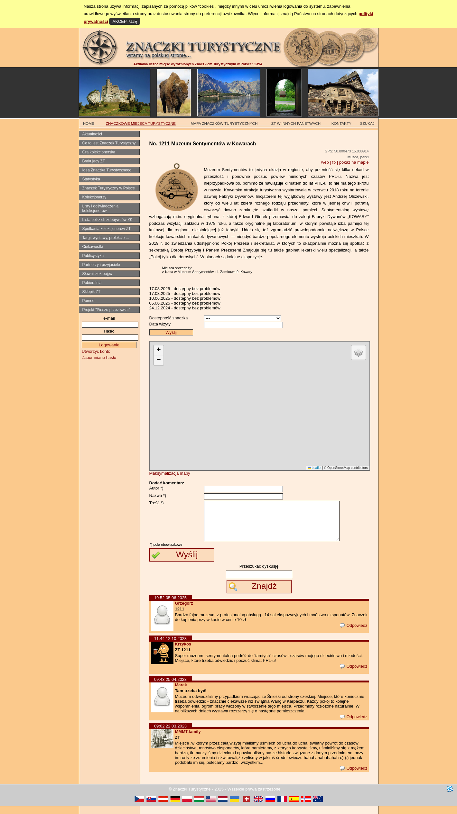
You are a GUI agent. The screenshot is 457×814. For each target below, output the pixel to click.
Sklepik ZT (91, 291)
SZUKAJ (367, 123)
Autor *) (156, 488)
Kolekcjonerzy (94, 197)
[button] (158, 350)
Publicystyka (93, 255)
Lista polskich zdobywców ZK (107, 219)
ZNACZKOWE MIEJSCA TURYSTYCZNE (141, 123)
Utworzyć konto (96, 351)
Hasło (109, 331)
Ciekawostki (92, 246)
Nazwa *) (157, 495)
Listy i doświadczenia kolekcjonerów (100, 208)
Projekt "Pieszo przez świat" (106, 309)
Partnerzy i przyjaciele (101, 264)
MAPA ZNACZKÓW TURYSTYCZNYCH (224, 123)
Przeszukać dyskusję (258, 574)
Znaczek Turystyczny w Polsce (108, 188)
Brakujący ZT (93, 161)
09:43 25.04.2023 (170, 687)
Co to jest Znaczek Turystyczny (109, 143)
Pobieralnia (92, 282)
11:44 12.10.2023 (170, 646)
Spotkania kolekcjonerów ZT (106, 228)
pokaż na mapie (354, 162)
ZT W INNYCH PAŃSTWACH (296, 123)
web (325, 162)
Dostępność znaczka (168, 318)
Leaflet (315, 468)
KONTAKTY (341, 123)
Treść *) (156, 502)
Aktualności (92, 134)
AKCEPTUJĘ (124, 21)
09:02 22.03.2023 (170, 733)
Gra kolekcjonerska (99, 152)
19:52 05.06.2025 (170, 605)
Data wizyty (160, 324)
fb (334, 162)
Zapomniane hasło (99, 357)
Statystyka (91, 179)
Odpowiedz (353, 633)
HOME (88, 123)
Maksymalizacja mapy (169, 473)
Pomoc (88, 300)
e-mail (109, 318)
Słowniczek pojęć (97, 273)
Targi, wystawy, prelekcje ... (105, 237)
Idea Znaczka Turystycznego (107, 170)
